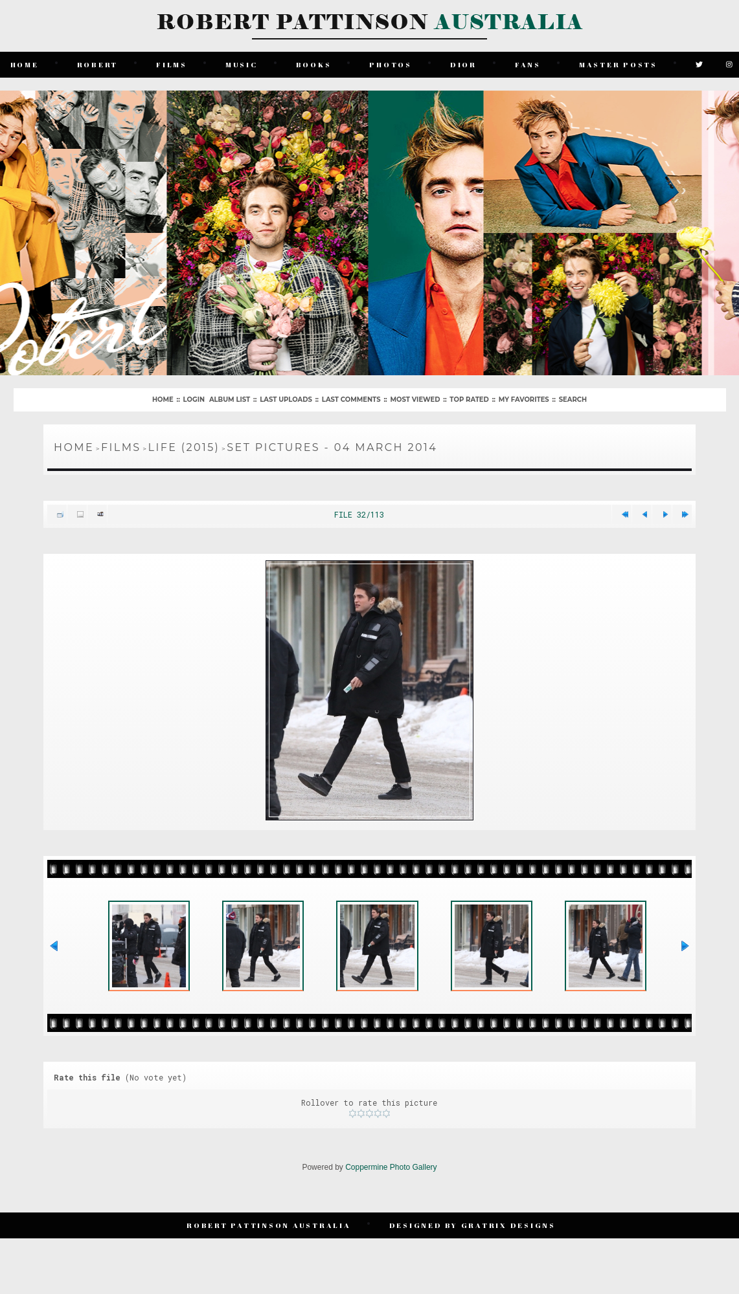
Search (573, 399)
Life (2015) (184, 447)
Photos (390, 64)
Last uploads (286, 399)
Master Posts (618, 64)
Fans (528, 64)
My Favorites (524, 399)
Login (194, 399)
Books (314, 64)
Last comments (351, 399)
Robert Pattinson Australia (269, 1225)
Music (241, 64)
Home (24, 64)
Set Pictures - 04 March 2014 (332, 447)
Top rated (468, 399)
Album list (229, 399)
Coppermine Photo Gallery (391, 1167)
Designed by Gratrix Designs (472, 1225)
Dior (463, 64)
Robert (98, 64)
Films (171, 64)
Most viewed (415, 399)
